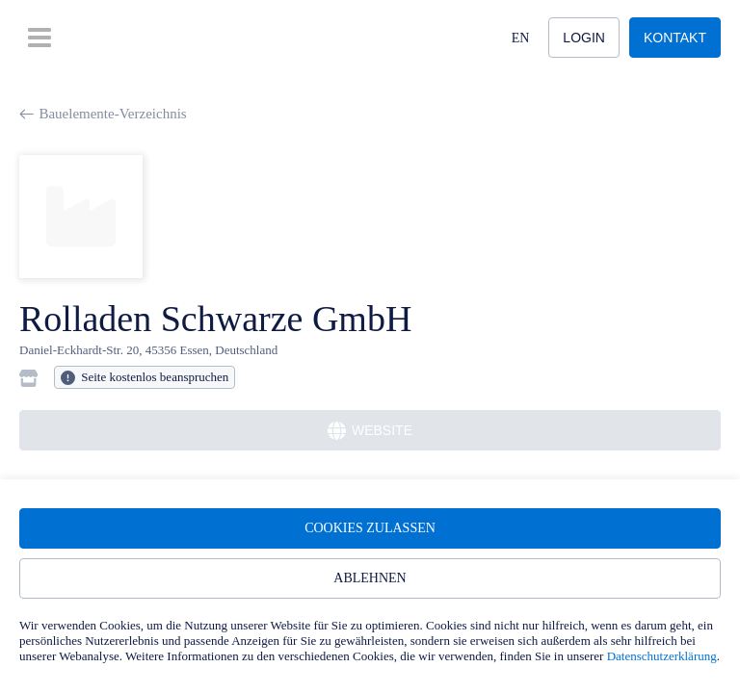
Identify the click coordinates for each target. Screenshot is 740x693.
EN (521, 38)
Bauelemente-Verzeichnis (103, 113)
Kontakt (675, 37)
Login (584, 37)
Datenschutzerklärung (662, 656)
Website (370, 431)
